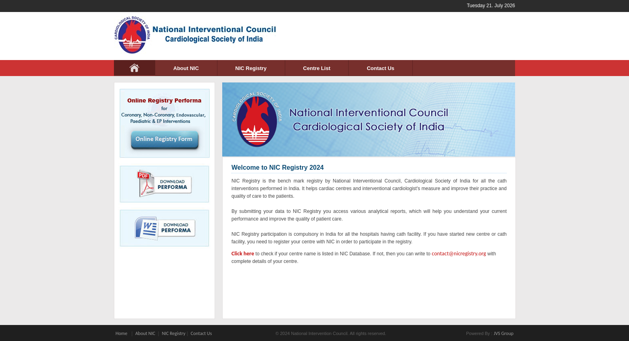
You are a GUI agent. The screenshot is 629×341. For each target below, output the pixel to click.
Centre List (317, 68)
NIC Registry (251, 68)
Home (121, 333)
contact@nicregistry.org (459, 253)
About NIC (186, 68)
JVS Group (503, 333)
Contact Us (380, 68)
